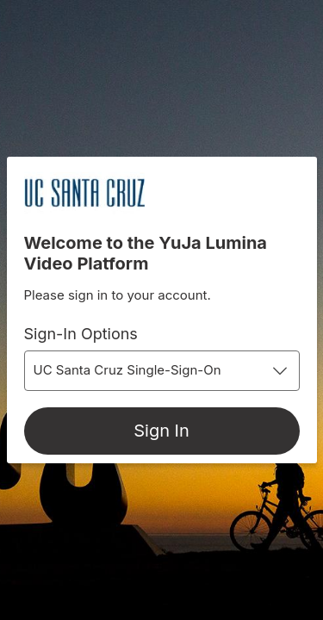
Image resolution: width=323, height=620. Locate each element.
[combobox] (162, 370)
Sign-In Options (81, 334)
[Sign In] (162, 431)
